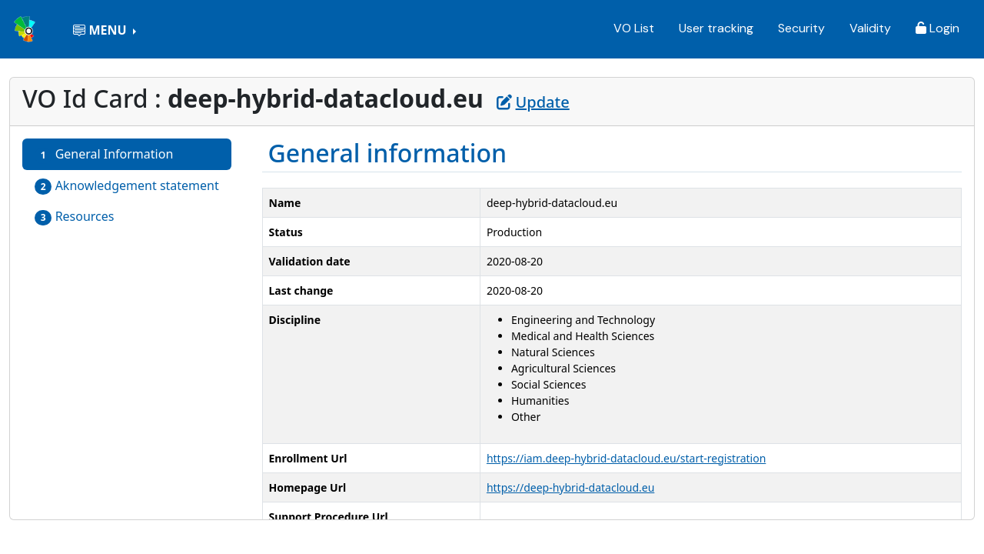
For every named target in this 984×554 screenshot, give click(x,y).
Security (801, 28)
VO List (633, 28)
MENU (101, 30)
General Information (104, 154)
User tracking (716, 28)
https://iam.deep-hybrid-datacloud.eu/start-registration (626, 458)
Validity (870, 28)
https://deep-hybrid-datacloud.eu (570, 487)
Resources (75, 216)
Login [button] (937, 28)
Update (533, 102)
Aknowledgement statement (127, 186)
